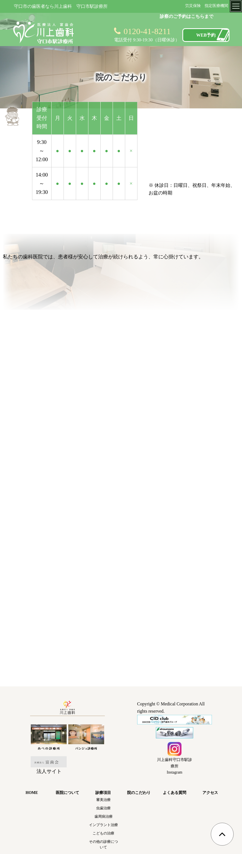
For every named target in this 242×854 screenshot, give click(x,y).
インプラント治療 (103, 825)
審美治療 (103, 800)
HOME (32, 793)
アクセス (210, 793)
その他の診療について (103, 844)
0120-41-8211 (147, 31)
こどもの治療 (103, 833)
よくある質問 (174, 793)
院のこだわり (139, 793)
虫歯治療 (103, 808)
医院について (67, 793)
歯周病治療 (104, 816)
